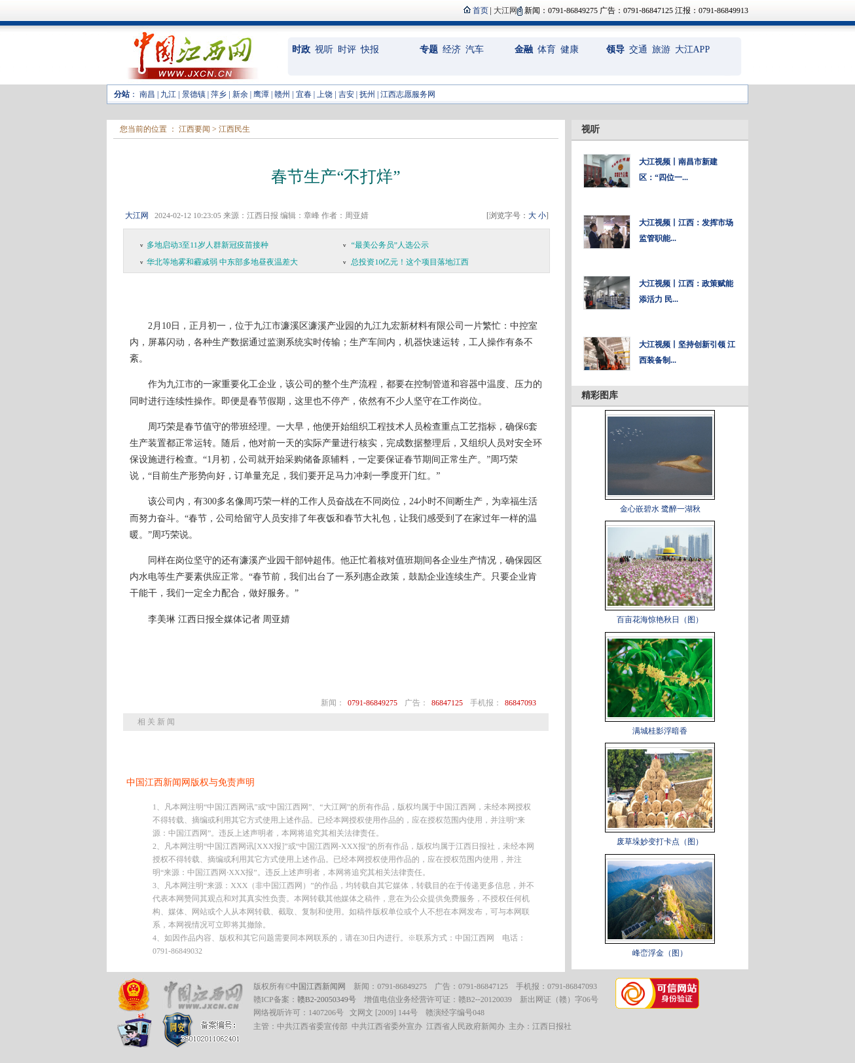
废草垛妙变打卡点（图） (660, 841)
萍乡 (219, 94)
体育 (546, 49)
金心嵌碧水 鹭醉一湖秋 (660, 508)
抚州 (367, 94)
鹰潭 (261, 94)
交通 (638, 49)
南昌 (147, 94)
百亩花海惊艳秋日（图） (660, 619)
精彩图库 (599, 395)
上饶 (325, 94)
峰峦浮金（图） (659, 953)
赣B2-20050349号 (326, 999)
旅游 (661, 49)
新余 (240, 94)
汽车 (474, 49)
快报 (370, 49)
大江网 (137, 215)
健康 (569, 49)
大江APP (692, 49)
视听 (324, 49)
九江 (168, 94)
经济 (452, 49)
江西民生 (234, 129)
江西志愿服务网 (407, 94)
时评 (347, 49)
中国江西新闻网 (318, 986)
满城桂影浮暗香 (659, 731)
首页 (480, 10)
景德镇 (194, 94)
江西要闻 (194, 129)
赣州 (282, 94)
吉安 (346, 94)
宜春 (304, 94)
